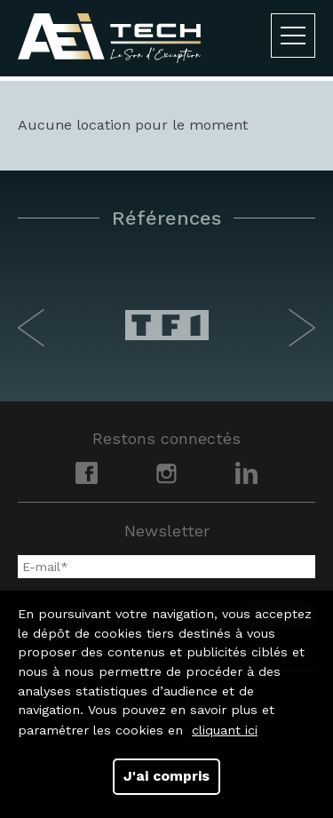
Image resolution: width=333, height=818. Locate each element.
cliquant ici (225, 730)
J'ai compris (166, 775)
